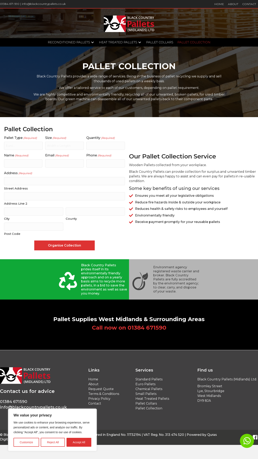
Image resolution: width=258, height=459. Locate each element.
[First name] (23, 163)
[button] (92, 42)
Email (57, 155)
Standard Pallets (148, 378)
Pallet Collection (148, 407)
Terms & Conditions (103, 392)
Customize (26, 442)
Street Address (16, 187)
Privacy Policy (99, 397)
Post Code (12, 232)
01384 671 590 (9, 4)
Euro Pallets (145, 383)
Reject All (53, 442)
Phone (98, 155)
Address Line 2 (15, 203)
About (93, 383)
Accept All (79, 442)
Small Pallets (145, 392)
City (6, 218)
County (71, 218)
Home (93, 378)
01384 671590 (147, 326)
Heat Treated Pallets (152, 397)
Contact (94, 402)
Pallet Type (20, 138)
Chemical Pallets (148, 387)
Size (55, 138)
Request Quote (101, 387)
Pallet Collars (146, 402)
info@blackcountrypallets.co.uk (44, 4)
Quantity (100, 138)
